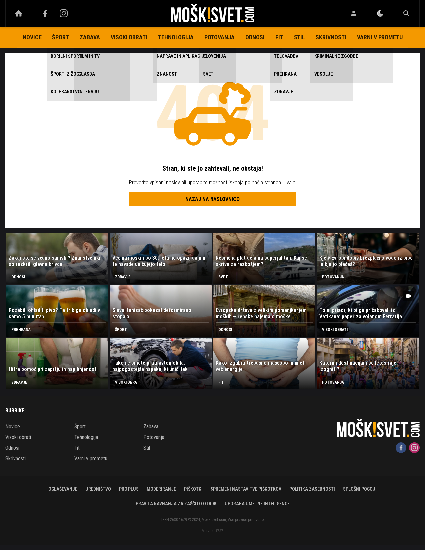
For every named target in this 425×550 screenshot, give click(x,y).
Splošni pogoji (360, 489)
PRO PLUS (129, 489)
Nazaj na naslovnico (212, 199)
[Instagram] (63, 13)
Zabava (90, 37)
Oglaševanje (62, 489)
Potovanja (219, 37)
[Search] (406, 13)
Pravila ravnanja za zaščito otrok (176, 503)
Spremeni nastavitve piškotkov (246, 489)
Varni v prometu (380, 37)
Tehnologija (176, 37)
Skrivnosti (331, 37)
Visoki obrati (129, 37)
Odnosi (255, 37)
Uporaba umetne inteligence (257, 503)
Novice (32, 37)
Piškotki (193, 489)
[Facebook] (45, 13)
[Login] (353, 13)
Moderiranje (161, 489)
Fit (279, 37)
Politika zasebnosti (312, 489)
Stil (299, 37)
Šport (60, 37)
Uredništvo (98, 489)
